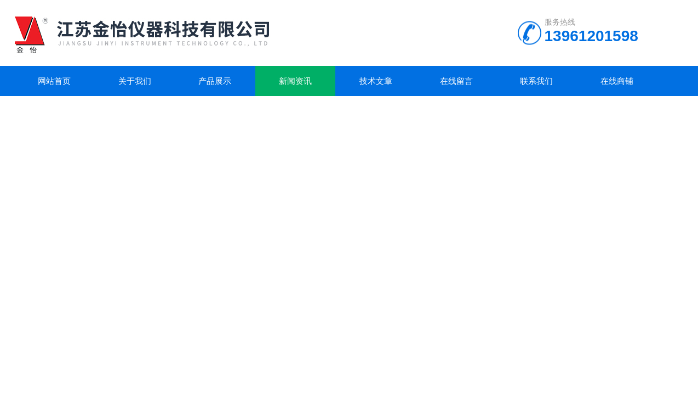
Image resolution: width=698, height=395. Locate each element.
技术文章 (375, 81)
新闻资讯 (295, 81)
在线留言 (456, 81)
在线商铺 (616, 81)
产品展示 (214, 81)
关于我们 (134, 81)
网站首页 (54, 81)
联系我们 (536, 81)
